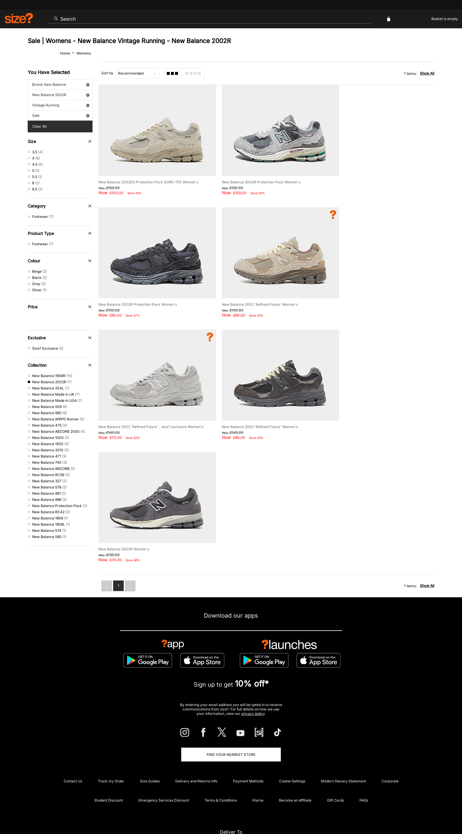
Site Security (408, 812)
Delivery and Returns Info (196, 735)
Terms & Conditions (220, 755)
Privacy (427, 812)
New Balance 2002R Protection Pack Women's (254, 177)
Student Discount (108, 755)
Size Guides (150, 735)
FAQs (363, 755)
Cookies (372, 812)
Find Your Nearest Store (231, 709)
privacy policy (253, 668)
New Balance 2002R (60, 95)
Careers (388, 812)
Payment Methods (248, 735)
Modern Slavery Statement (343, 735)
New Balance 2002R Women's (123, 411)
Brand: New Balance (60, 84)
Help (325, 812)
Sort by (107, 73)
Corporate (390, 735)
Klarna (258, 755)
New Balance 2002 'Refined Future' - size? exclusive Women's (267, 294)
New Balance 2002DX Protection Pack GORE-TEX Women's (148, 177)
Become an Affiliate (295, 755)
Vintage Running (60, 105)
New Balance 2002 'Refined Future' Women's (136, 294)
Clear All (39, 126)
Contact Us (73, 735)
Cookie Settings (292, 735)
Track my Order (111, 735)
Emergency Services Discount (163, 755)
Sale (60, 115)
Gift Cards (335, 755)
